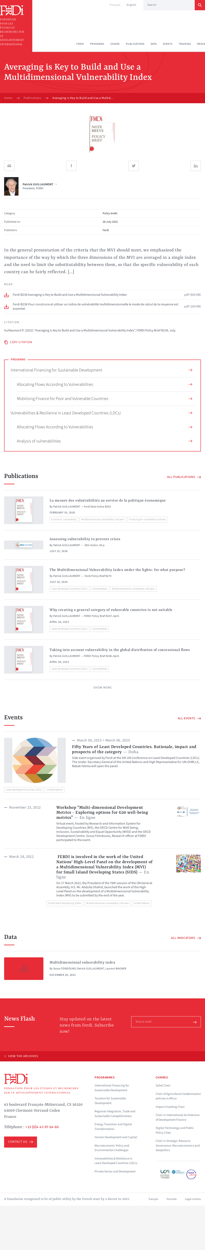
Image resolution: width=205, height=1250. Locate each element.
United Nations (55, 790)
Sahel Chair (163, 1085)
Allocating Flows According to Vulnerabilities (104, 384)
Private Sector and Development (115, 1171)
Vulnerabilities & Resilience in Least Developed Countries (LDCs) (101, 413)
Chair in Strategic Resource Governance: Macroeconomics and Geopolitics (178, 1145)
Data (154, 44)
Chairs (115, 44)
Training (185, 44)
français (153, 1199)
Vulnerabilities (99, 589)
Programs (97, 44)
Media (201, 44)
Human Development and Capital (116, 1137)
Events (168, 44)
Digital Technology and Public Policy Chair (175, 1130)
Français (115, 5)
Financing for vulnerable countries (147, 519)
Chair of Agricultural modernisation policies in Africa (178, 1096)
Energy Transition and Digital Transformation (113, 1126)
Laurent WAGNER (115, 969)
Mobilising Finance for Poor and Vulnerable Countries (104, 398)
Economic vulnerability (63, 519)
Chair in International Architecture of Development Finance (177, 1117)
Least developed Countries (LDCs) (69, 589)
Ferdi (80, 44)
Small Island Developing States (64, 903)
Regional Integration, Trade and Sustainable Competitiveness (115, 1113)
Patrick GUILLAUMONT (66, 507)
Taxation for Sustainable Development (110, 1100)
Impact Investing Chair (170, 1107)
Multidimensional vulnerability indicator (102, 519)
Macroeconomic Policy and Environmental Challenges (112, 1148)
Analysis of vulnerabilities (104, 441)
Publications (135, 44)
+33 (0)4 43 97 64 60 (42, 1127)
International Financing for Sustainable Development (101, 370)
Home (8, 98)
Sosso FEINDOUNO (64, 969)
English (131, 5)
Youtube (171, 1199)
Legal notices (193, 1199)
